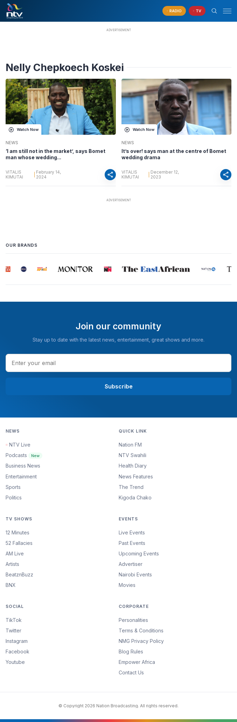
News (12, 142)
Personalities (133, 620)
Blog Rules (131, 651)
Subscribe (119, 386)
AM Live (15, 553)
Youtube (15, 662)
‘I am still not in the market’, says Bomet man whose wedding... (55, 154)
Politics (14, 497)
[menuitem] (175, 574)
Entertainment (21, 476)
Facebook (17, 651)
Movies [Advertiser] (127, 585)
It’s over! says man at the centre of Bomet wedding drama (173, 154)
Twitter (13, 630)
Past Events (132, 543)
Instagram (17, 641)
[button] (224, 11)
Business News (23, 466)
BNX (11, 585)
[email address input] (118, 363)
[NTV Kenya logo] (14, 11)
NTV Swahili (132, 455)
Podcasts (24, 455)
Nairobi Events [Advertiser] (135, 574)
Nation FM (130, 445)
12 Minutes (17, 532)
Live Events (132, 532)
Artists (12, 564)
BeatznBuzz (19, 574)
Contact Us (131, 672)
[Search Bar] (214, 11)
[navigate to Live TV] (197, 11)
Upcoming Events (139, 553)
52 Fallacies (19, 543)
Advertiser (130, 564)
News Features (136, 476)
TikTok (14, 620)
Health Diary (133, 466)
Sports (13, 487)
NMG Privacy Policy (141, 641)
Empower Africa (137, 662)
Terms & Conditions (141, 630)
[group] (9, 269)
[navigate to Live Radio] (174, 11)
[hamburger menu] (227, 11)
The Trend (131, 487)
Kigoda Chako (135, 497)
